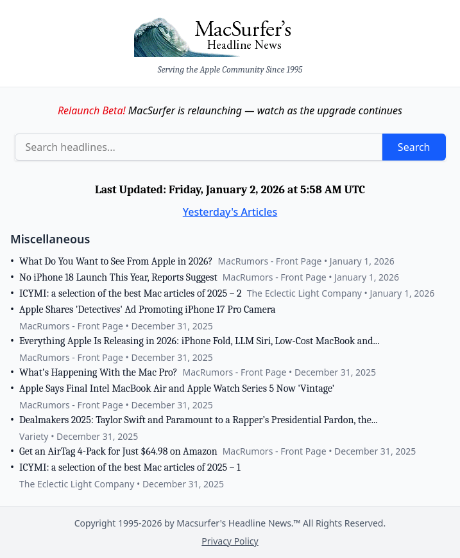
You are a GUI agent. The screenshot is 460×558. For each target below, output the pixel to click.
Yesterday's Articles (230, 212)
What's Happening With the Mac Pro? (98, 372)
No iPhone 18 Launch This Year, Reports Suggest (118, 277)
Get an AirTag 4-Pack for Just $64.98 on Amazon (118, 451)
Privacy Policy (229, 541)
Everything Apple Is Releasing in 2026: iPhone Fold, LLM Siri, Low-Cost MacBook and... (199, 341)
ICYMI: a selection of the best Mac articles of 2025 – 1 (130, 467)
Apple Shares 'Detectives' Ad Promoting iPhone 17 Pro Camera (147, 309)
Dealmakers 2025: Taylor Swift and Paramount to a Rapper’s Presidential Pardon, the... (198, 420)
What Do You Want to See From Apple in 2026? (115, 261)
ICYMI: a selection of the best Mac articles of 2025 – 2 (130, 293)
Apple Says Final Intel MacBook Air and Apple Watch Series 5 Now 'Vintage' (176, 388)
